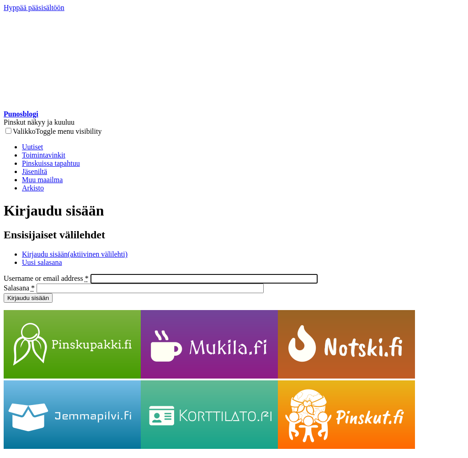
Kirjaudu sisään (75, 254)
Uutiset (32, 147)
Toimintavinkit (43, 155)
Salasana (19, 288)
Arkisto (33, 188)
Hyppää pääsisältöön (34, 7)
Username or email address (46, 278)
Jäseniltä (34, 171)
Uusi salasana (42, 262)
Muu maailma (42, 180)
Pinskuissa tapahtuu (51, 163)
